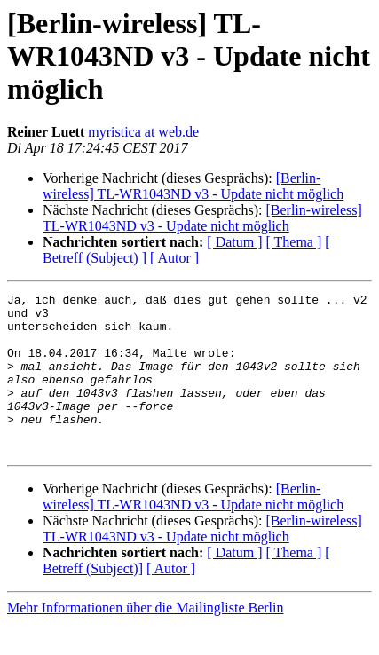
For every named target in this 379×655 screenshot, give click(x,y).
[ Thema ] (294, 241)
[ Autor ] (174, 257)
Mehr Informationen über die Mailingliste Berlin (145, 639)
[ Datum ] (234, 241)
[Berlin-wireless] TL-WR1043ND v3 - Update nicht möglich (193, 185)
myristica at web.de (143, 131)
